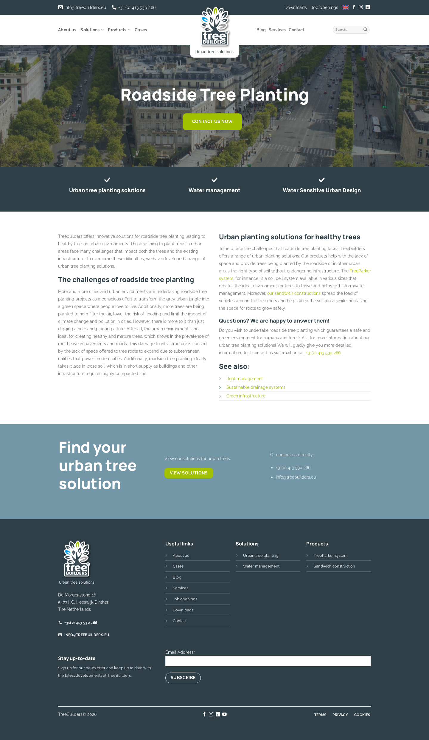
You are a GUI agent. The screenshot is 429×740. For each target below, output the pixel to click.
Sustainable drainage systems (255, 387)
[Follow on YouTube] (224, 714)
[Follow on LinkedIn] (367, 7)
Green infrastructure (245, 395)
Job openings (324, 7)
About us (67, 29)
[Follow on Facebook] (354, 7)
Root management (244, 378)
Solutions (92, 30)
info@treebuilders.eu (296, 477)
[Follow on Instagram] (361, 7)
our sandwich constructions (294, 293)
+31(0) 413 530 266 (323, 352)
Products (119, 30)
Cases (141, 29)
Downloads (296, 7)
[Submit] (365, 29)
